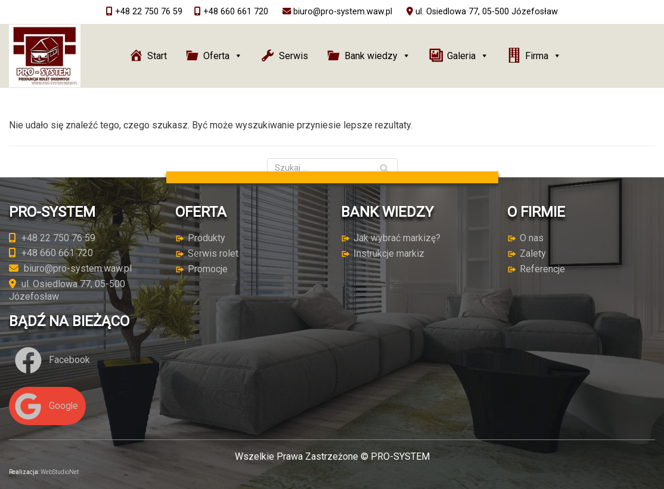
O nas (532, 238)
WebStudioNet (60, 472)
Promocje (208, 269)
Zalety (533, 253)
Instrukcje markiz (388, 253)
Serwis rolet (213, 253)
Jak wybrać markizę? (396, 238)
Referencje (542, 269)
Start (157, 55)
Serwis (293, 55)
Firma (543, 56)
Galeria (468, 56)
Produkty (206, 238)
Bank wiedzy (378, 56)
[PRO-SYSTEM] (44, 55)
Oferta (223, 56)
